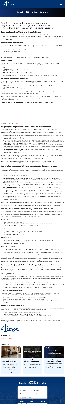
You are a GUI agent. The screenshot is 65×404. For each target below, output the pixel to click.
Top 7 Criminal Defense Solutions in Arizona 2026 (31, 360)
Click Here (15, 123)
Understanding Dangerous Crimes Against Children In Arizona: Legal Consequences (54, 361)
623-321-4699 (8, 340)
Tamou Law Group (6, 334)
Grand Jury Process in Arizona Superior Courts (9, 360)
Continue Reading (7, 372)
